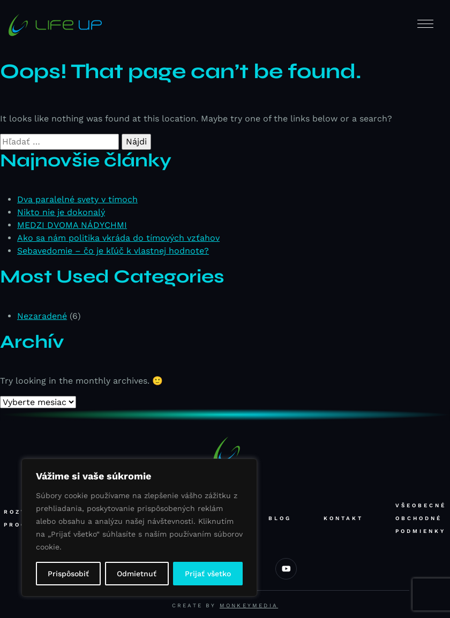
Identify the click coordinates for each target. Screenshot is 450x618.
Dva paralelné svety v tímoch (77, 199)
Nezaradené (42, 316)
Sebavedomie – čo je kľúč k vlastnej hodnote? (113, 251)
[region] (139, 528)
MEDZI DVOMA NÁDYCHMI (72, 225)
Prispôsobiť (68, 573)
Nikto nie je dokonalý (61, 212)
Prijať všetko (208, 573)
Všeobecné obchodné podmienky (420, 518)
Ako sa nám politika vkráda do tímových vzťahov (118, 238)
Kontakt (343, 518)
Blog (279, 518)
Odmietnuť (136, 573)
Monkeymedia (249, 605)
